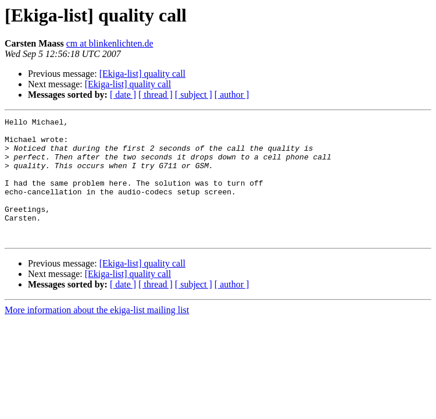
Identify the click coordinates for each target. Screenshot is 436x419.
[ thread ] (155, 95)
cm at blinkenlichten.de (109, 43)
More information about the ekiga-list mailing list (97, 334)
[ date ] (123, 95)
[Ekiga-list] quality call (142, 74)
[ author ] (232, 95)
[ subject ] (193, 95)
